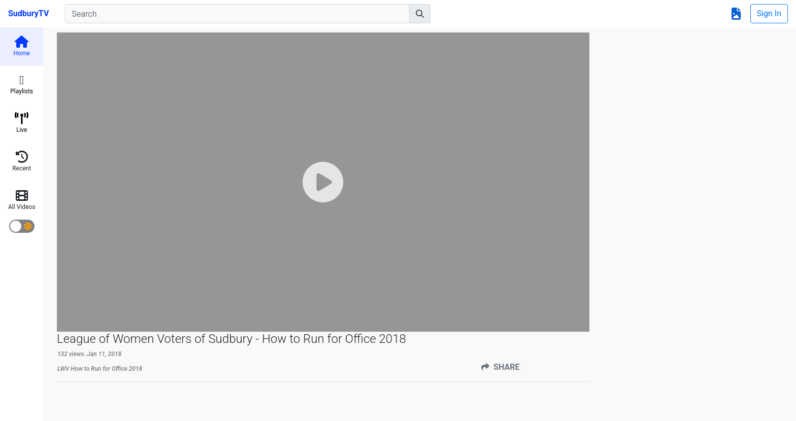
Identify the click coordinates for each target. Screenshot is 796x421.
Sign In (769, 13)
